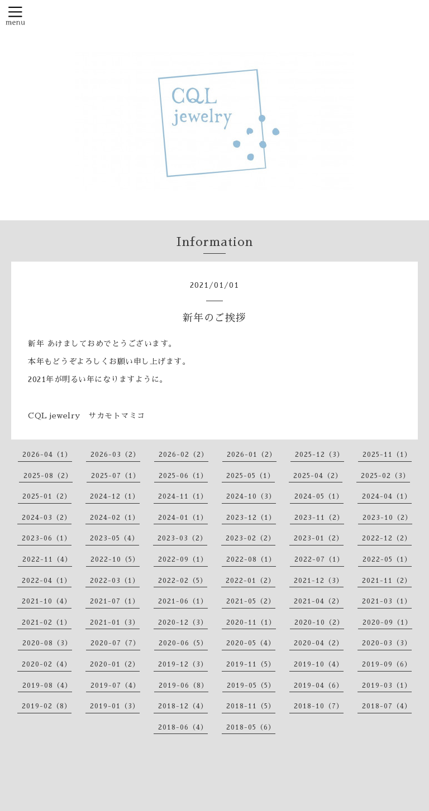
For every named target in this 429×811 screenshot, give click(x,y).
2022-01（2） (250, 580)
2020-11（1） (251, 622)
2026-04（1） (47, 454)
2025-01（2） (47, 496)
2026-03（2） (115, 454)
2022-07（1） (319, 559)
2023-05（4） (114, 538)
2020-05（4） (250, 643)
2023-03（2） (182, 538)
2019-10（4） (319, 664)
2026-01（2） (252, 454)
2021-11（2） (387, 580)
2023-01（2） (319, 538)
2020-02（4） (47, 664)
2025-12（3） (319, 454)
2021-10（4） (47, 601)
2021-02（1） (47, 622)
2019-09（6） (387, 664)
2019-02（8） (47, 706)
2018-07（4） (387, 706)
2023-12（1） (251, 517)
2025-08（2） (48, 475)
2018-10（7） (319, 706)
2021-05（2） (250, 601)
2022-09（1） (183, 559)
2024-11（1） (183, 496)
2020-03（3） (387, 643)
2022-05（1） (387, 559)
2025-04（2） (317, 475)
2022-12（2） (387, 538)
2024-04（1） (387, 496)
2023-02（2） (250, 538)
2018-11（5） (250, 706)
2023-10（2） (387, 517)
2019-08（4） (47, 685)
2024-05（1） (319, 496)
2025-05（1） (250, 475)
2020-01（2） (115, 664)
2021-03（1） (387, 601)
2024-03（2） (47, 517)
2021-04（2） (319, 601)
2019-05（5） (251, 685)
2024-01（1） (183, 517)
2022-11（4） (47, 559)
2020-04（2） (319, 643)
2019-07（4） (115, 685)
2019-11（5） (250, 664)
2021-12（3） (319, 580)
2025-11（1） (387, 454)
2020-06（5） (183, 643)
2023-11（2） (319, 517)
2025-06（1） (183, 475)
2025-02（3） (385, 475)
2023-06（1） (47, 538)
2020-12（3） (183, 622)
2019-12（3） (183, 664)
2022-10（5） (115, 559)
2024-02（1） (115, 517)
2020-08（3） (47, 643)
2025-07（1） (115, 475)
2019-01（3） (115, 706)
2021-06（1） (183, 601)
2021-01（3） (115, 622)
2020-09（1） (387, 622)
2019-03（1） (387, 685)
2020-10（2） (319, 622)
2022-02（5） (182, 580)
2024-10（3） (251, 496)
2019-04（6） (319, 685)
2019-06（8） (183, 685)
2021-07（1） (115, 601)
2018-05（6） (250, 727)
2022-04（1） (47, 580)
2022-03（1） (115, 580)
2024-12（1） (115, 496)
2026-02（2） (183, 454)
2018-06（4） (183, 727)
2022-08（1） (251, 559)
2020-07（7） (115, 643)
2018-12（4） (183, 706)
